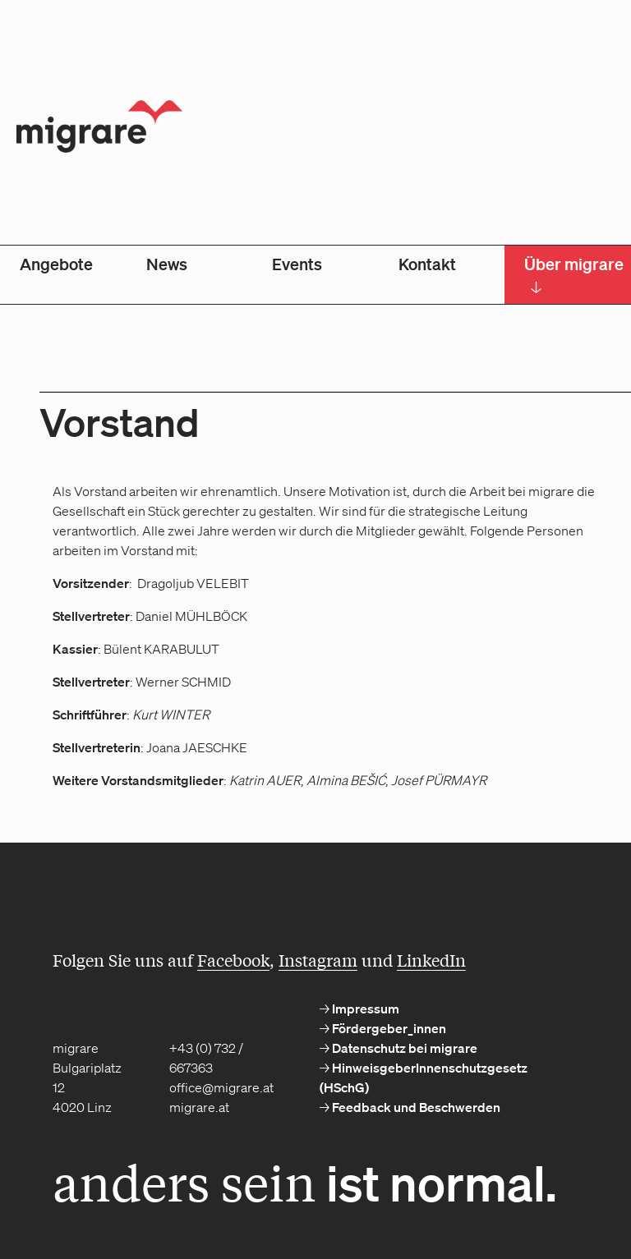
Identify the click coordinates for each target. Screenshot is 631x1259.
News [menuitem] (166, 263)
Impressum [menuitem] (364, 1008)
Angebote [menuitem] (56, 263)
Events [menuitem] (297, 263)
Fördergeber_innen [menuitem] (387, 1028)
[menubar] (315, 275)
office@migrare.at (221, 1087)
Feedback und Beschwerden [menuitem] (414, 1107)
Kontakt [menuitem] (427, 263)
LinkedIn (431, 960)
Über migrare (574, 275)
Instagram (318, 960)
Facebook (233, 960)
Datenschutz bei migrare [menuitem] (403, 1048)
